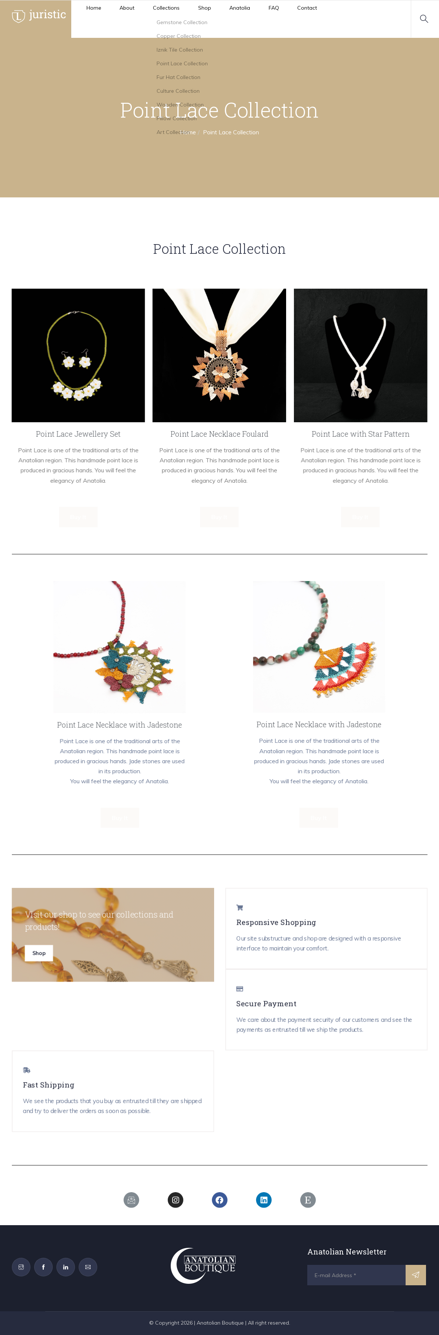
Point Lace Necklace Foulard (219, 434)
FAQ (220, 18)
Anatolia (194, 18)
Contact (244, 18)
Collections (139, 18)
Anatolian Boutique (220, 1322)
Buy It (78, 517)
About (108, 18)
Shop (168, 18)
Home (83, 18)
